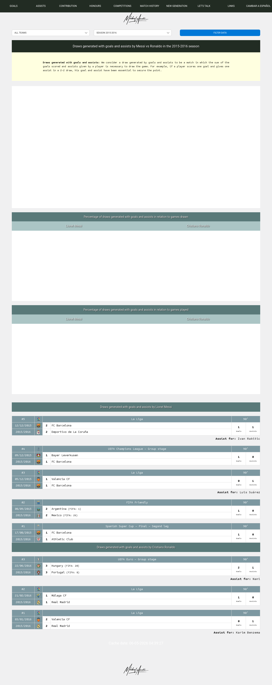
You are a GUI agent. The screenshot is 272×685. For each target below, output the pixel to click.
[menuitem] (13, 6)
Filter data (220, 32)
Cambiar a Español (258, 6)
